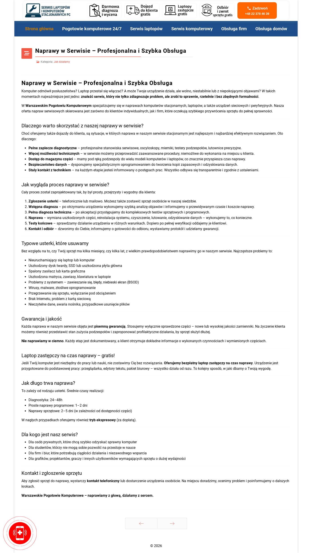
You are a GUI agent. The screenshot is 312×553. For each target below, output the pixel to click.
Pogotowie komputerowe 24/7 (91, 28)
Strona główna (39, 28)
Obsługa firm (234, 28)
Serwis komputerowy (192, 28)
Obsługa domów (271, 28)
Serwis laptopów (146, 28)
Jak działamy (62, 61)
